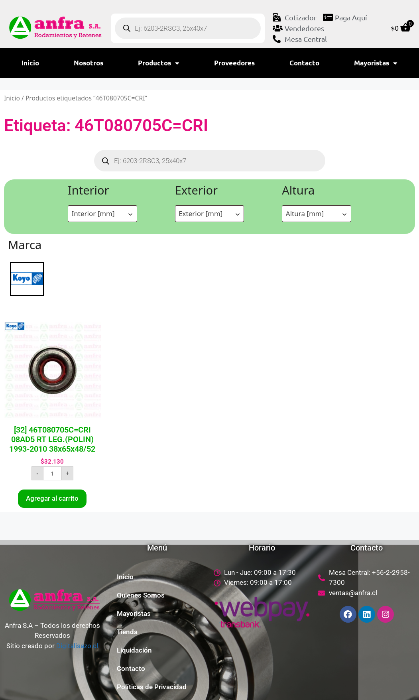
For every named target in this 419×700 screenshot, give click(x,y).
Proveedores (234, 63)
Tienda (127, 632)
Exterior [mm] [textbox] (200, 213)
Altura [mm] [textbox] (305, 213)
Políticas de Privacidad (152, 687)
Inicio (30, 63)
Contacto (304, 63)
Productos (158, 63)
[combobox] (102, 213)
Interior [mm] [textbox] (93, 213)
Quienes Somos (141, 595)
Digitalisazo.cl (77, 646)
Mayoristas (375, 63)
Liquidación (134, 650)
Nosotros (88, 63)
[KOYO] (27, 278)
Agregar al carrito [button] (52, 498)
